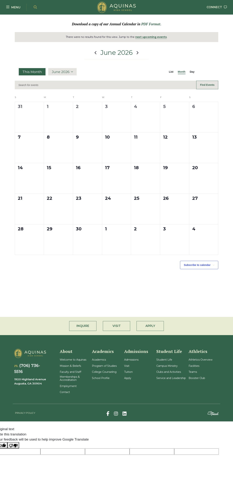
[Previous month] (95, 52)
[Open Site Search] (35, 7)
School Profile (101, 378)
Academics (99, 359)
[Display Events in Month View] (181, 72)
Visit (126, 366)
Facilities (194, 366)
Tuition (128, 372)
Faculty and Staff (70, 372)
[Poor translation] (13, 445)
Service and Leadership (171, 378)
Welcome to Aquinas (73, 359)
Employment (68, 386)
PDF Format (150, 24)
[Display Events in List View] (171, 72)
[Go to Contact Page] (217, 7)
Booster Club (197, 378)
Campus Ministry (167, 366)
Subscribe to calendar (197, 265)
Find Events (207, 84)
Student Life (164, 359)
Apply (127, 378)
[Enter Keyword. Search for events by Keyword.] (105, 85)
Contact (65, 392)
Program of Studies (104, 366)
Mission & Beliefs (70, 366)
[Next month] (137, 52)
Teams (193, 372)
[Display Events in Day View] (192, 72)
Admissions (131, 359)
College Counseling (104, 372)
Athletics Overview (200, 359)
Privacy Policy (25, 412)
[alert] (116, 37)
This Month (32, 72)
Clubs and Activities (168, 372)
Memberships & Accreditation (70, 378)
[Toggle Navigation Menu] (13, 7)
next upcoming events (151, 37)
